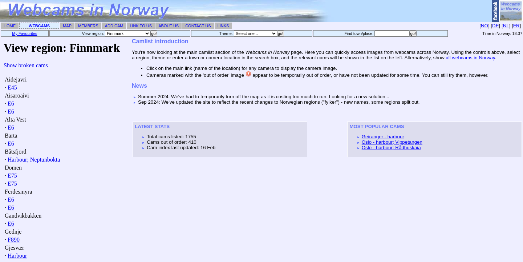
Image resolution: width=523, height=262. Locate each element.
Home (10, 26)
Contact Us (198, 26)
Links (223, 26)
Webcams (39, 26)
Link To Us (141, 26)
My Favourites (24, 33)
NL (506, 25)
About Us (168, 26)
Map (67, 26)
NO (484, 25)
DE (495, 25)
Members (88, 26)
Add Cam (114, 26)
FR (516, 25)
